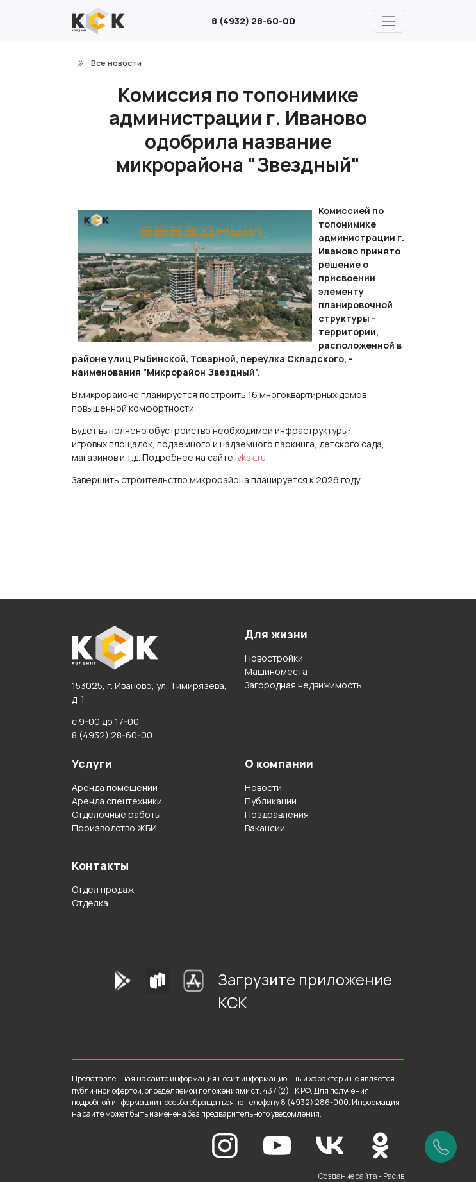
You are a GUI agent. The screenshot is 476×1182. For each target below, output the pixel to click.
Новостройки (274, 658)
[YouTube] (277, 1144)
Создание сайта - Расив (361, 1175)
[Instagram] (224, 1144)
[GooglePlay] (102, 995)
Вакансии (265, 828)
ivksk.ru (250, 457)
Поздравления (277, 814)
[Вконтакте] (330, 1144)
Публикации (271, 801)
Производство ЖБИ (114, 828)
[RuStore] (157, 995)
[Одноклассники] (380, 1144)
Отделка (90, 903)
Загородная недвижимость (303, 685)
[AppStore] (193, 995)
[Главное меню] (388, 21)
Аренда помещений (115, 787)
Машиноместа (276, 671)
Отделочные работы (116, 814)
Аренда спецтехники (117, 801)
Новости (263, 787)
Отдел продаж (103, 889)
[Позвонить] (441, 1147)
